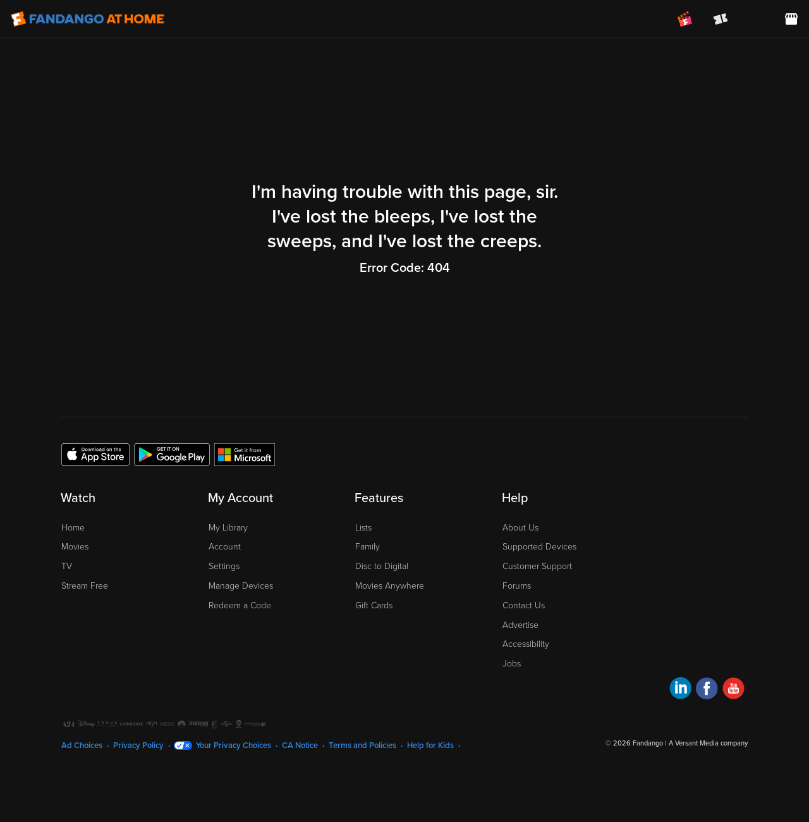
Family (367, 546)
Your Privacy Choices (233, 745)
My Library (228, 527)
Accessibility (525, 644)
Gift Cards (373, 605)
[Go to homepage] (87, 19)
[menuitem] (756, 19)
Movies (74, 546)
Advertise (520, 625)
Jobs (511, 663)
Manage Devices (241, 585)
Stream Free (84, 585)
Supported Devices (539, 546)
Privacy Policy (138, 745)
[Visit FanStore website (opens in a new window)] (791, 19)
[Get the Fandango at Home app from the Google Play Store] (171, 454)
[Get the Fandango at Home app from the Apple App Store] (95, 454)
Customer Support (537, 566)
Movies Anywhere (389, 585)
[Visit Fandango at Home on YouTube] (733, 690)
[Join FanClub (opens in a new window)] (685, 19)
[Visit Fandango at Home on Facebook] (707, 690)
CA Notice (300, 745)
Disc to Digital (381, 566)
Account (225, 546)
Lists (363, 527)
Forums (516, 585)
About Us (520, 527)
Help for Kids (430, 745)
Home (73, 527)
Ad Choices (81, 745)
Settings (224, 566)
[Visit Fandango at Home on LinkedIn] (680, 690)
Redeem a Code (240, 605)
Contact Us (523, 605)
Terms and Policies (362, 745)
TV (66, 566)
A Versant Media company (708, 743)
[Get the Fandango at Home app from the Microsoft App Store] (245, 454)
